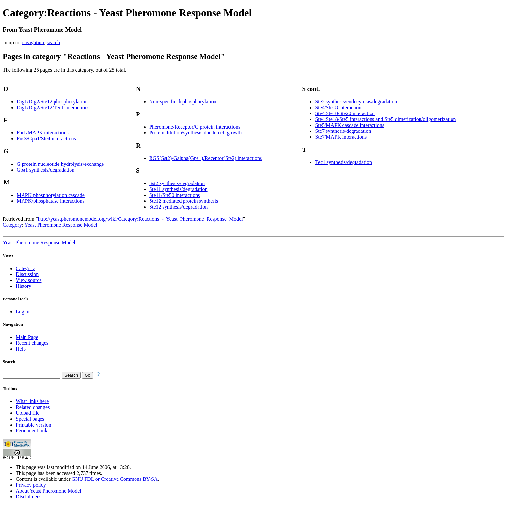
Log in (22, 311)
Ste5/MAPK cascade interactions (349, 125)
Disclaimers (28, 496)
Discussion (27, 274)
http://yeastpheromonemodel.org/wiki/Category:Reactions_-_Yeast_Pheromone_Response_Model (140, 219)
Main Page (27, 337)
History (23, 286)
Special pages (30, 419)
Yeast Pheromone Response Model (60, 225)
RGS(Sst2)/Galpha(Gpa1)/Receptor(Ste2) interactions (205, 158)
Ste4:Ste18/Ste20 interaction (345, 113)
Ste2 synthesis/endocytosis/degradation (356, 101)
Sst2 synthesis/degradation (177, 183)
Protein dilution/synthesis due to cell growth (195, 132)
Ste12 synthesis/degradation (178, 207)
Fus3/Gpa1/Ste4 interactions (46, 138)
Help (21, 349)
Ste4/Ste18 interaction (338, 107)
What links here (32, 401)
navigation (33, 42)
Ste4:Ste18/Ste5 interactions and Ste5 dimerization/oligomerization (385, 119)
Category (12, 225)
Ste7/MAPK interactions (341, 137)
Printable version (33, 424)
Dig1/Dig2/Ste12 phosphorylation (52, 101)
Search (9, 361)
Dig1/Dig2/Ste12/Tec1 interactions (53, 107)
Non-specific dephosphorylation (182, 101)
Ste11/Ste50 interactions (174, 195)
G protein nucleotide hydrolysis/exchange (60, 164)
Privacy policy (31, 485)
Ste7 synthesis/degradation (343, 131)
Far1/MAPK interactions (43, 132)
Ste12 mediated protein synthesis (183, 201)
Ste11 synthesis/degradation (178, 189)
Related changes (33, 407)
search (53, 42)
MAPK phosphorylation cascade (51, 195)
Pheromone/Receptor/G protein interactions (194, 127)
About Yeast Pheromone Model (48, 491)
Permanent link (31, 430)
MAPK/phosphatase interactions (51, 201)
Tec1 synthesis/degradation (343, 162)
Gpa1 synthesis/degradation (45, 170)
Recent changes (32, 343)
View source (28, 280)
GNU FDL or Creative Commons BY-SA (115, 479)
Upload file (27, 413)
